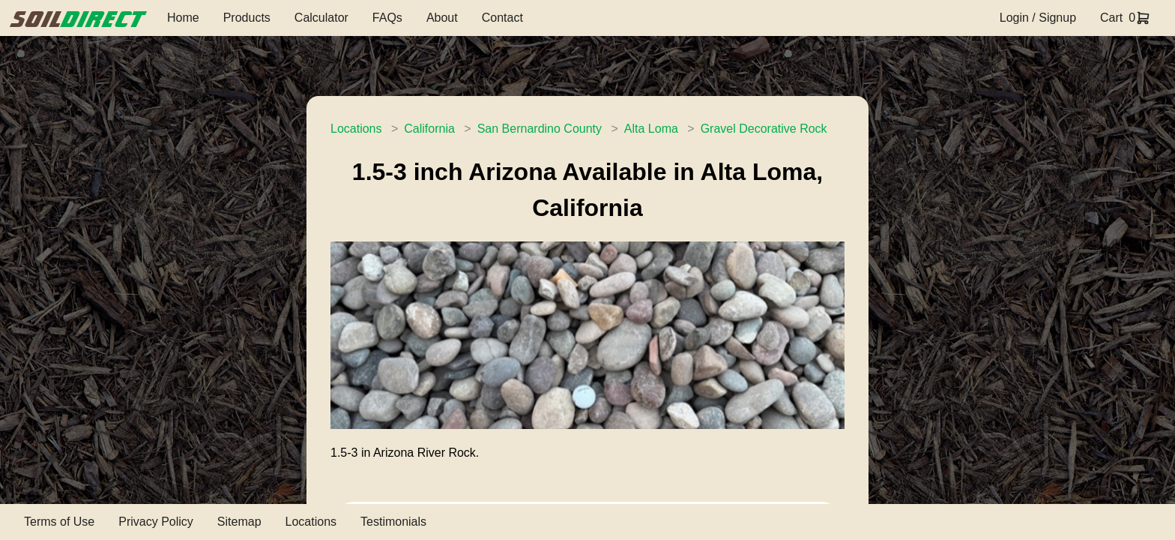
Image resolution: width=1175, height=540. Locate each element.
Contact (502, 17)
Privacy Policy (155, 521)
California (429, 128)
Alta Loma (651, 128)
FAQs (387, 17)
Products (247, 17)
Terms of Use (59, 521)
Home (183, 17)
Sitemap (239, 521)
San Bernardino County (539, 128)
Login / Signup (1038, 17)
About (442, 17)
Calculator (321, 17)
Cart (1111, 17)
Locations (356, 128)
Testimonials (393, 521)
